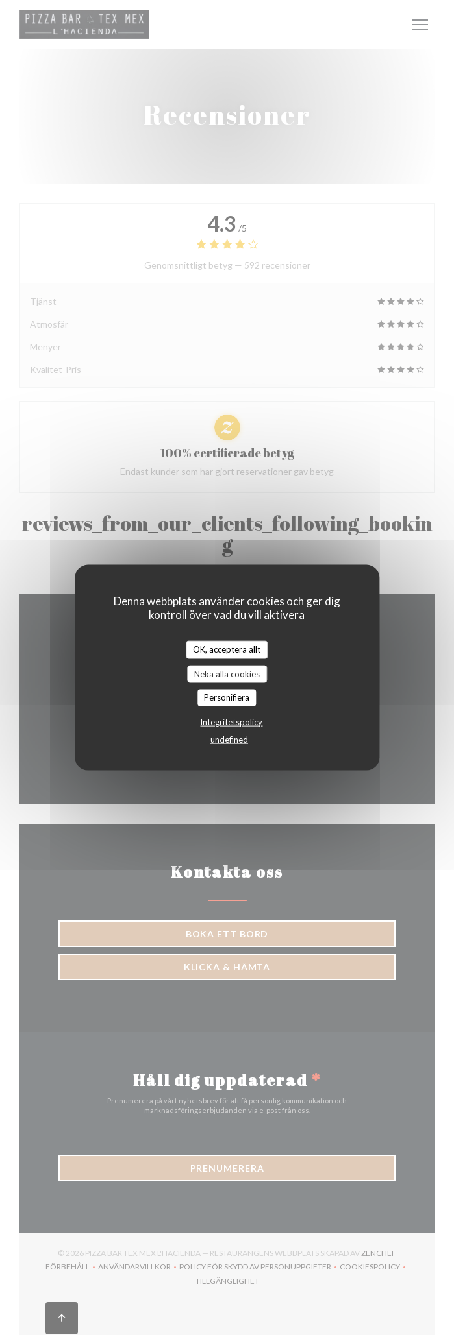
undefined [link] (229, 739)
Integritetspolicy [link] (231, 721)
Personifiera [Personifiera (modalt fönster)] (226, 697)
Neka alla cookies (227, 673)
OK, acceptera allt (226, 649)
